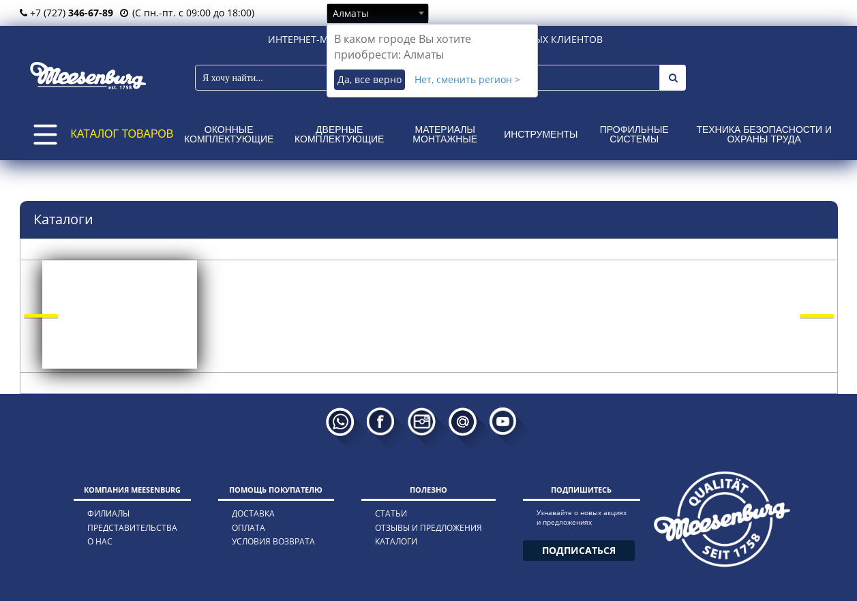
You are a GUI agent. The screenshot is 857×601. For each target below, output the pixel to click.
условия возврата (273, 541)
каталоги (396, 541)
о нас (99, 541)
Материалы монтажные (444, 134)
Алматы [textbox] (351, 13)
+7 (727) (66, 12)
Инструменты (540, 134)
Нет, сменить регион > (467, 79)
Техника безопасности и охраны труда (764, 134)
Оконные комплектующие (228, 134)
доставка (253, 513)
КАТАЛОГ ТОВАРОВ (122, 134)
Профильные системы (634, 134)
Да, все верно (369, 79)
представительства (132, 528)
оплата (248, 528)
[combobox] (378, 12)
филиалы (108, 513)
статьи (391, 513)
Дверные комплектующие (339, 134)
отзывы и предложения (428, 528)
